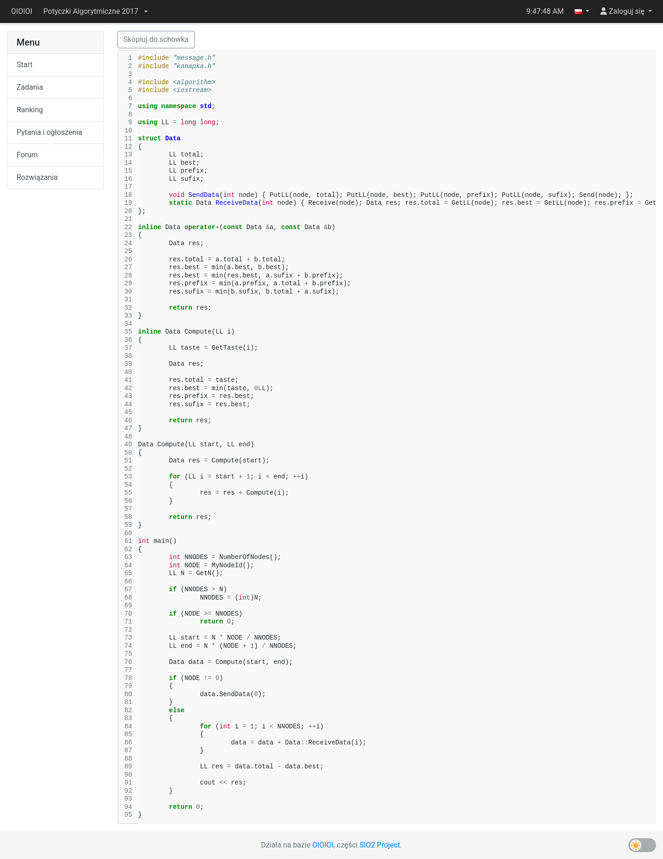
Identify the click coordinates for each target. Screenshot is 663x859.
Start (24, 64)
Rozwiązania (37, 177)
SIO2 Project (380, 845)
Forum (27, 154)
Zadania (30, 87)
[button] (95, 11)
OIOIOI (21, 11)
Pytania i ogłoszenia (49, 132)
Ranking (30, 109)
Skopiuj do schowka (156, 39)
